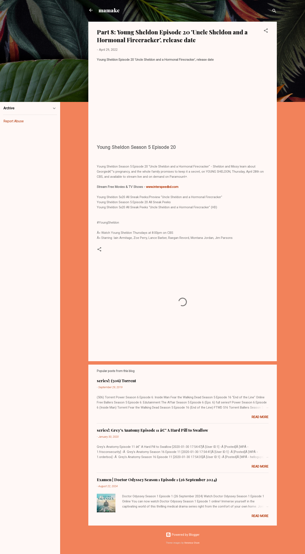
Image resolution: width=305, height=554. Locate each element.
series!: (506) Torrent (116, 380)
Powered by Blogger (183, 535)
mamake (109, 10)
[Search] (274, 11)
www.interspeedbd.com (162, 187)
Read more (260, 417)
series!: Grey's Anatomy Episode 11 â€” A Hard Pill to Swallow (152, 430)
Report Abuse (13, 121)
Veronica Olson (192, 542)
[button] (265, 31)
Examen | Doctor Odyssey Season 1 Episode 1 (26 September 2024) (157, 479)
